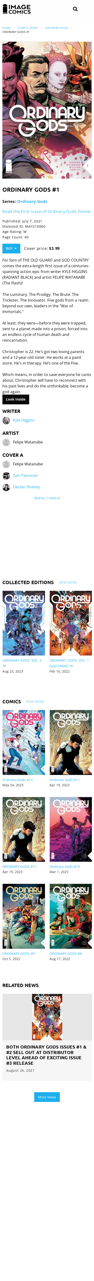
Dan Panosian (25, 475)
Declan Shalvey (26, 486)
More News (47, 1097)
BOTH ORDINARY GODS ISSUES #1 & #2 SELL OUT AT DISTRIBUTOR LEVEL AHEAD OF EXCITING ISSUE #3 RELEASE (46, 1055)
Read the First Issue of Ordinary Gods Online (46, 211)
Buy (11, 248)
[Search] (75, 9)
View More (68, 582)
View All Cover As (47, 498)
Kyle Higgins (24, 420)
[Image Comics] (16, 9)
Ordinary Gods (56, 28)
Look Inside (15, 399)
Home (6, 28)
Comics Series (28, 28)
